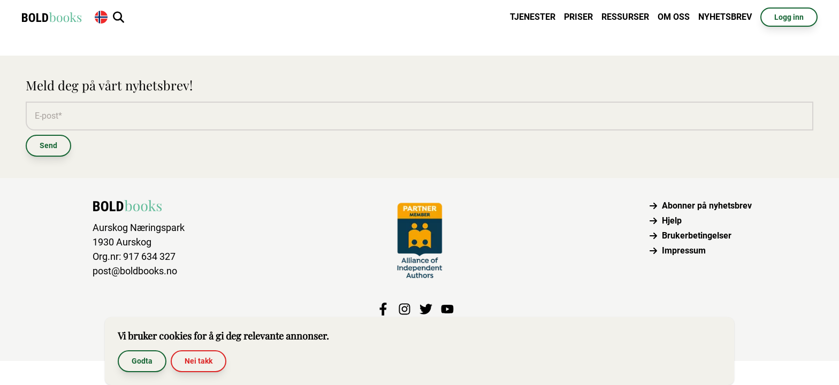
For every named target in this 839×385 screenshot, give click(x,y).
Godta (142, 361)
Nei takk (198, 361)
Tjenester (532, 17)
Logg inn (789, 17)
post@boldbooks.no (135, 270)
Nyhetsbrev (725, 17)
